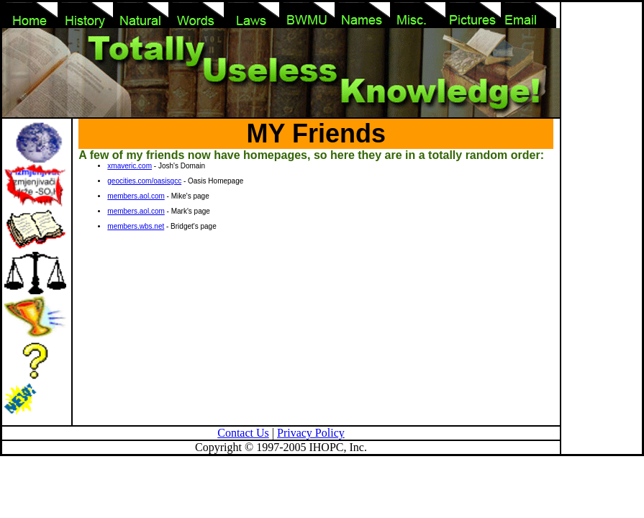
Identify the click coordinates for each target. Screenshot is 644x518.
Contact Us (243, 433)
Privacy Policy (311, 433)
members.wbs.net (135, 226)
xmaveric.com (129, 166)
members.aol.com (135, 196)
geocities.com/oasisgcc (144, 181)
